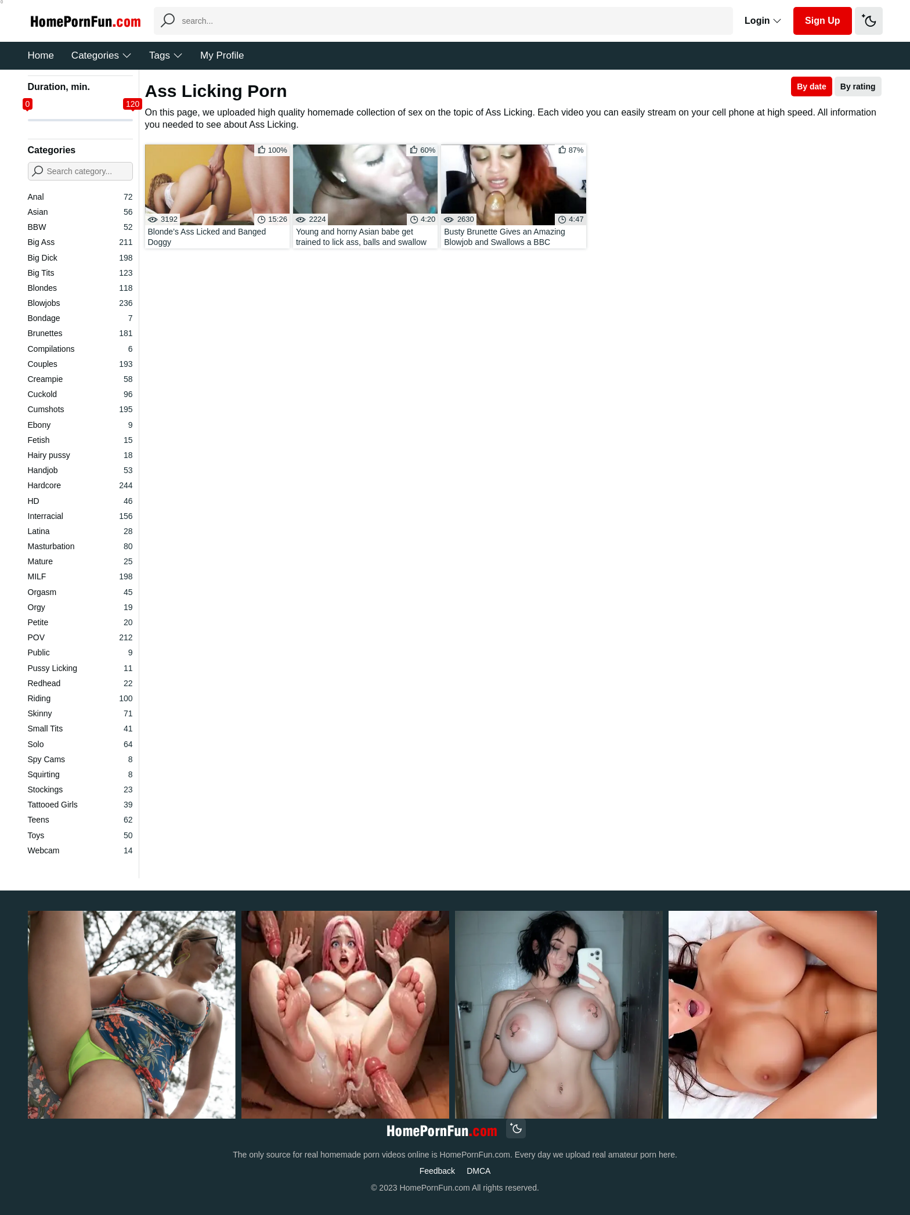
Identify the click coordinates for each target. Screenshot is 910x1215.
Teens (80, 819)
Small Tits (80, 728)
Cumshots (80, 409)
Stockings (80, 789)
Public (80, 652)
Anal (80, 197)
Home (41, 55)
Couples (80, 364)
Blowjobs (80, 303)
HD (80, 501)
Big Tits (80, 273)
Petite (80, 622)
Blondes (80, 288)
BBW (80, 227)
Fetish (80, 440)
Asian (80, 212)
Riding (80, 698)
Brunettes (80, 333)
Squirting (80, 774)
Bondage (80, 318)
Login (763, 21)
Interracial (80, 516)
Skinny (80, 713)
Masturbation (80, 546)
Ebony (80, 425)
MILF (80, 576)
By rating (858, 86)
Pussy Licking (80, 668)
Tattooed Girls (80, 804)
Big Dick (80, 258)
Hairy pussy (80, 455)
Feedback (437, 1171)
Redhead (80, 683)
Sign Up (822, 21)
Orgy (80, 607)
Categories (101, 55)
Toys (80, 835)
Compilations (80, 349)
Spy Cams (80, 759)
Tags (166, 55)
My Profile (222, 55)
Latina (80, 531)
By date (811, 86)
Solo (80, 744)
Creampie (80, 379)
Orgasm (80, 592)
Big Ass (80, 242)
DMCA (478, 1171)
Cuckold (80, 394)
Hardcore (80, 485)
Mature (80, 561)
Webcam (80, 850)
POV (80, 637)
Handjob (80, 470)
